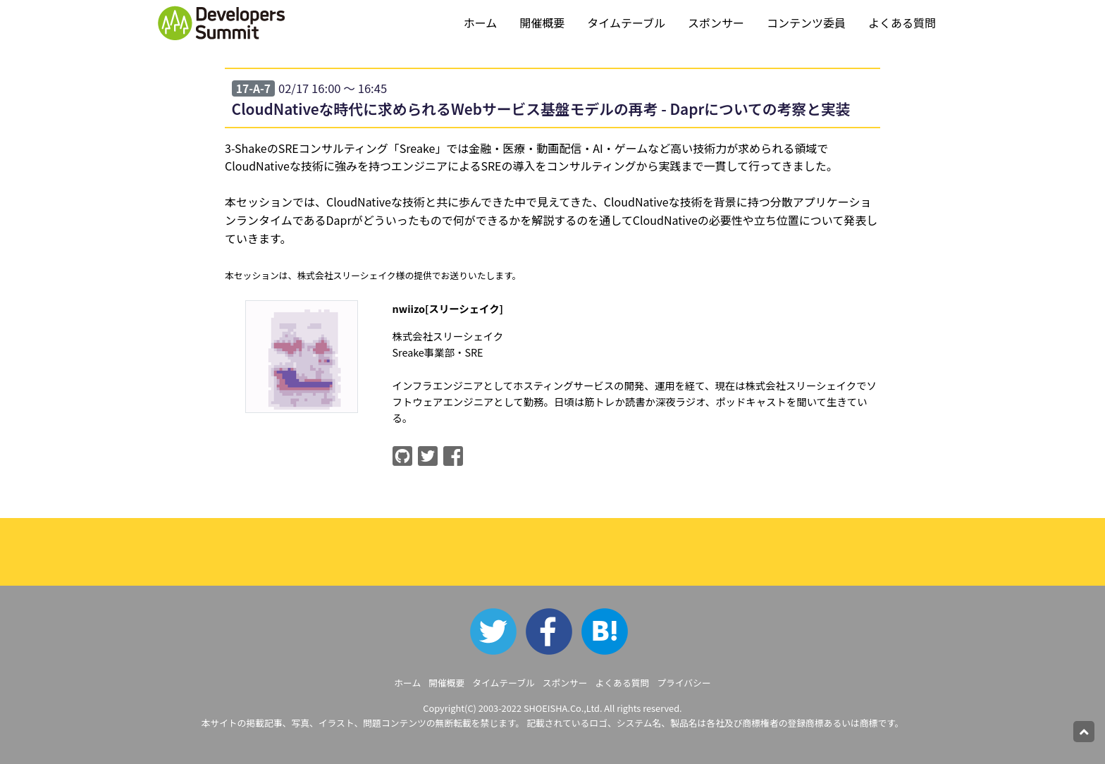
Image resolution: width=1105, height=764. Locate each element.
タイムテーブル (626, 22)
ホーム (481, 22)
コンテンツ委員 (806, 22)
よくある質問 (902, 22)
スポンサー (716, 22)
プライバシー (684, 682)
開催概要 (541, 22)
